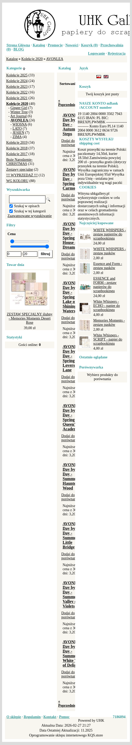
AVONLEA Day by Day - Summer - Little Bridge (73, 535)
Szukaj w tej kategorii (30, 211)
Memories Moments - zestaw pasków (109, 323)
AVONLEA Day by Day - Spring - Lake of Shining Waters (73, 297)
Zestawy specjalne (19, 169)
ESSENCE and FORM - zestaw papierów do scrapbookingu (104, 285)
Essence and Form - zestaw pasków (107, 266)
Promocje (55, 45)
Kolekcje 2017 (17, 154)
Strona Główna (18, 45)
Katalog (39, 45)
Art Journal (18, 116)
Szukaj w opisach (26, 206)
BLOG (19, 49)
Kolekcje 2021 (17, 98)
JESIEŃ (18, 133)
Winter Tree (19, 112)
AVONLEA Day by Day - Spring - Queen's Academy (73, 417)
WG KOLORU (17, 181)
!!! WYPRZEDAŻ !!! (22, 175)
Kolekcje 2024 (17, 81)
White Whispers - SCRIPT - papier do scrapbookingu (107, 339)
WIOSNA (19, 124)
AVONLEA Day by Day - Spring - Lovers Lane (73, 358)
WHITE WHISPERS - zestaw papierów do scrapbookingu (109, 234)
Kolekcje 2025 (17, 75)
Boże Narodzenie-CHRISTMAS (19, 162)
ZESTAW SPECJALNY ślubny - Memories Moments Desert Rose (29, 318)
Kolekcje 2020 (32, 59)
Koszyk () (89, 45)
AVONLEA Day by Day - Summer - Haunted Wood (73, 476)
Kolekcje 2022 (17, 92)
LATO (17, 129)
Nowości (71, 45)
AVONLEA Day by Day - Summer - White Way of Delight (73, 653)
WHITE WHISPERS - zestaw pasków (109, 251)
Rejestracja (117, 53)
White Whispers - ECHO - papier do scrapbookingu (106, 306)
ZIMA (17, 137)
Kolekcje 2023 (17, 87)
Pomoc (64, 717)
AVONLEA (54, 59)
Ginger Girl (18, 108)
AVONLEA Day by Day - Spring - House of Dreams (73, 235)
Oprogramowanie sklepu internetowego (58, 735)
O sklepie (13, 717)
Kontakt (49, 717)
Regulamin (32, 717)
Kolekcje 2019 (17, 142)
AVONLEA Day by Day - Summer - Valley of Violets (73, 594)
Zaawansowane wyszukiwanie (30, 216)
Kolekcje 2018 (17, 148)
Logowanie (96, 53)
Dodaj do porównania (69, 143)
